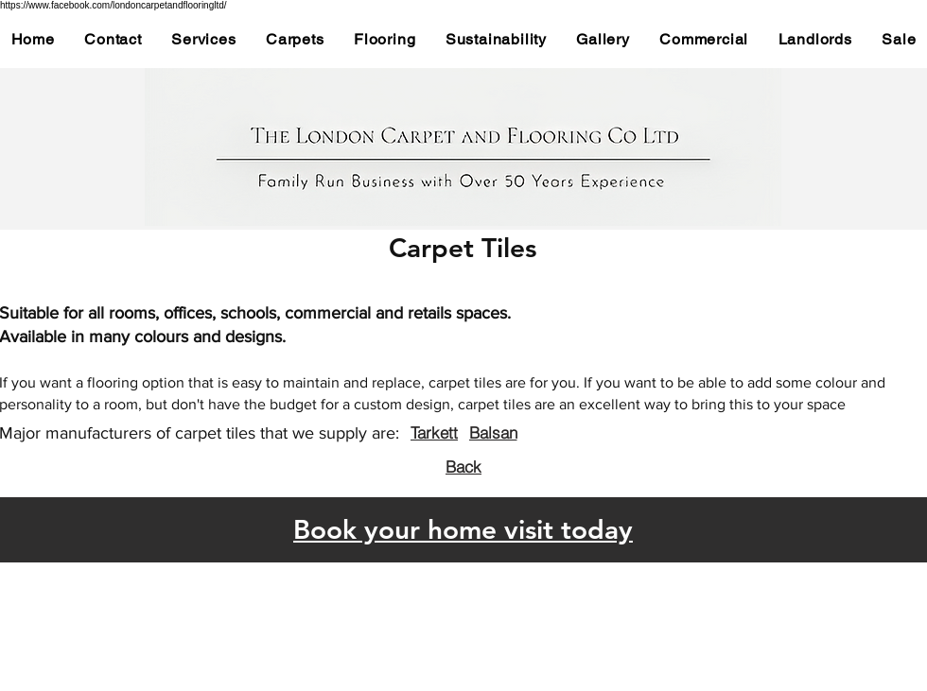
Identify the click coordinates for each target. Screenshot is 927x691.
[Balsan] (493, 432)
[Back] (463, 466)
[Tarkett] (434, 432)
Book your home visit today (463, 529)
